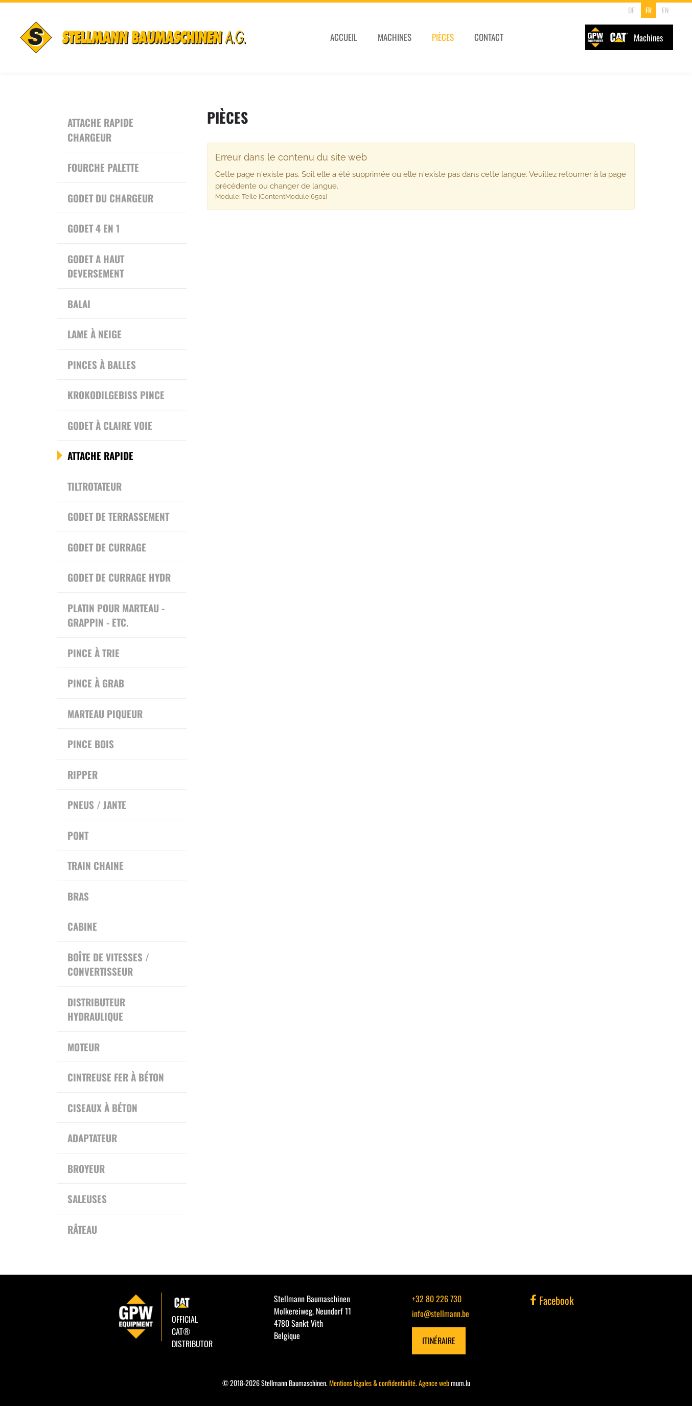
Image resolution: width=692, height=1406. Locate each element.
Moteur (83, 1047)
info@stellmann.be (440, 1313)
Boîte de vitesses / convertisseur (108, 964)
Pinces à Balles (101, 364)
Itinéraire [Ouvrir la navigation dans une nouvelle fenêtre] (438, 1340)
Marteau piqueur (105, 713)
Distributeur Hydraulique (96, 1009)
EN (664, 10)
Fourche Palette (103, 167)
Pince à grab (95, 683)
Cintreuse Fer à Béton (115, 1077)
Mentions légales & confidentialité (372, 1382)
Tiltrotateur (94, 486)
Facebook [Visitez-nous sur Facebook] (552, 1300)
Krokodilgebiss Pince (116, 394)
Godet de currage (106, 547)
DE (630, 10)
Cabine (82, 926)
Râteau (82, 1229)
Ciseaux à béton (102, 1107)
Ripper (82, 774)
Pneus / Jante (96, 804)
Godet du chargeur (110, 198)
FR (647, 10)
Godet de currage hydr (119, 577)
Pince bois (90, 743)
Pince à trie (93, 653)
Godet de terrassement (118, 516)
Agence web (434, 1382)
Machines (394, 39)
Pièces (443, 39)
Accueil (342, 39)
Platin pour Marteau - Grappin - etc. (116, 615)
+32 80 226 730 (437, 1299)
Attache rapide (100, 455)
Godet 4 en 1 (93, 228)
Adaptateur (92, 1138)
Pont (77, 835)
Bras (78, 896)
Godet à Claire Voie (109, 425)
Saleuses (87, 1198)
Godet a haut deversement (95, 266)
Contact (489, 39)
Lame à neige (94, 334)
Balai (78, 303)
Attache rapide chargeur (100, 129)
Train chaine (95, 865)
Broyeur (86, 1168)
